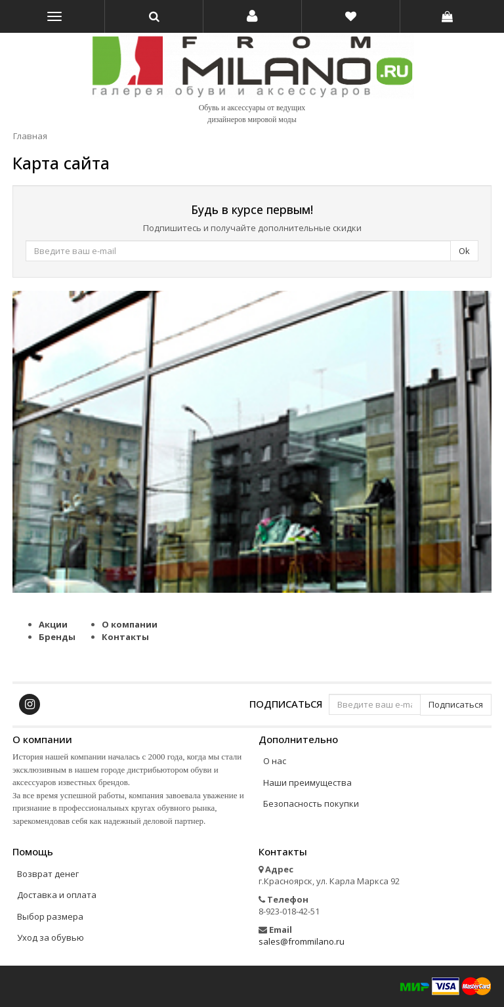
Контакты (125, 637)
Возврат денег (48, 874)
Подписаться (285, 703)
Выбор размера (50, 916)
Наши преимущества (307, 782)
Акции (53, 624)
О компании (130, 624)
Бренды (57, 637)
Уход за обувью (50, 937)
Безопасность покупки (311, 803)
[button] (252, 16)
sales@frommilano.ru (302, 941)
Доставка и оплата (56, 895)
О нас (274, 761)
